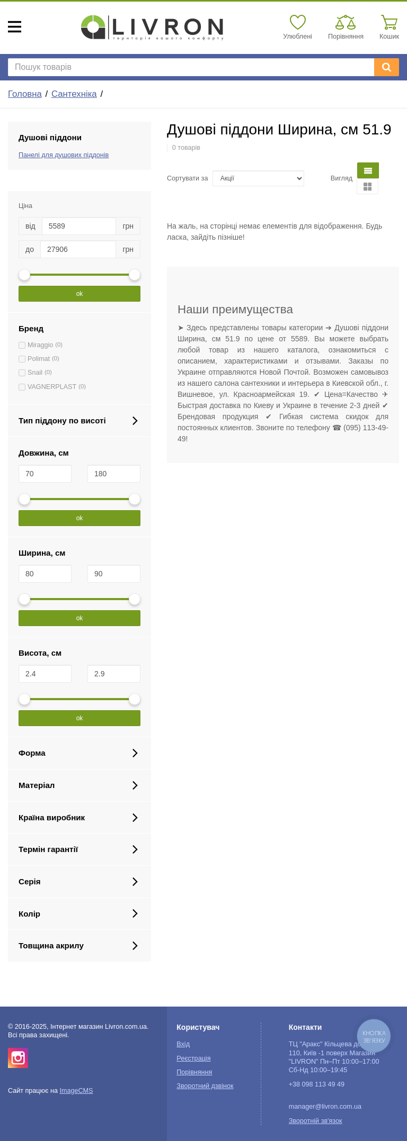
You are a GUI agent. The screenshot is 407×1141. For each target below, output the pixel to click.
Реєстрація (193, 1058)
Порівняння (194, 1072)
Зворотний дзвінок (204, 1086)
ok (79, 293)
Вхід (183, 1044)
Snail (35, 372)
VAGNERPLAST (52, 387)
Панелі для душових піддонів (64, 155)
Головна (25, 94)
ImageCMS (76, 1090)
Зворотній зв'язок (315, 1121)
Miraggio (40, 345)
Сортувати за (187, 178)
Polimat (39, 359)
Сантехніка (74, 94)
